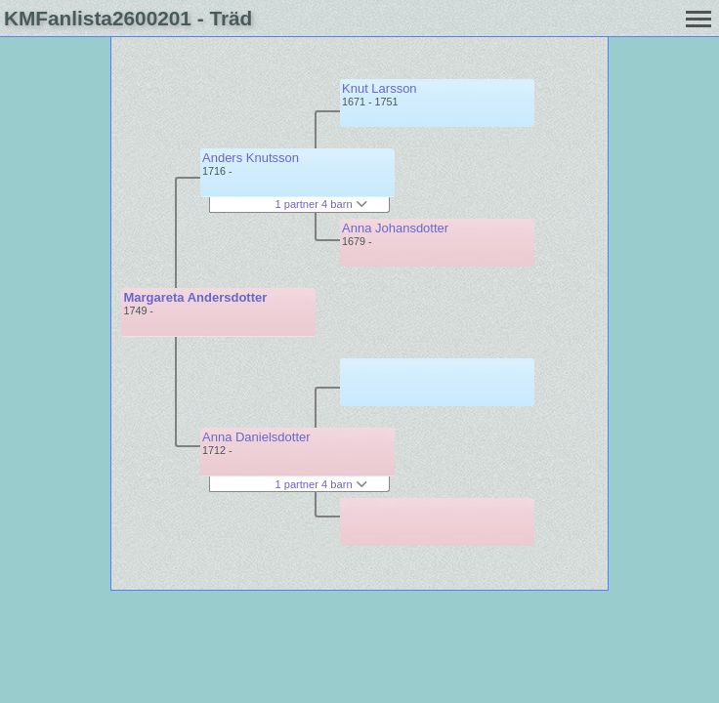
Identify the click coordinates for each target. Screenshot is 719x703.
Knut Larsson (379, 88)
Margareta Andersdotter (195, 297)
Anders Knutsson (250, 157)
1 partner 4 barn (320, 204)
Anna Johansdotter (395, 228)
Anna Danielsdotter (256, 437)
